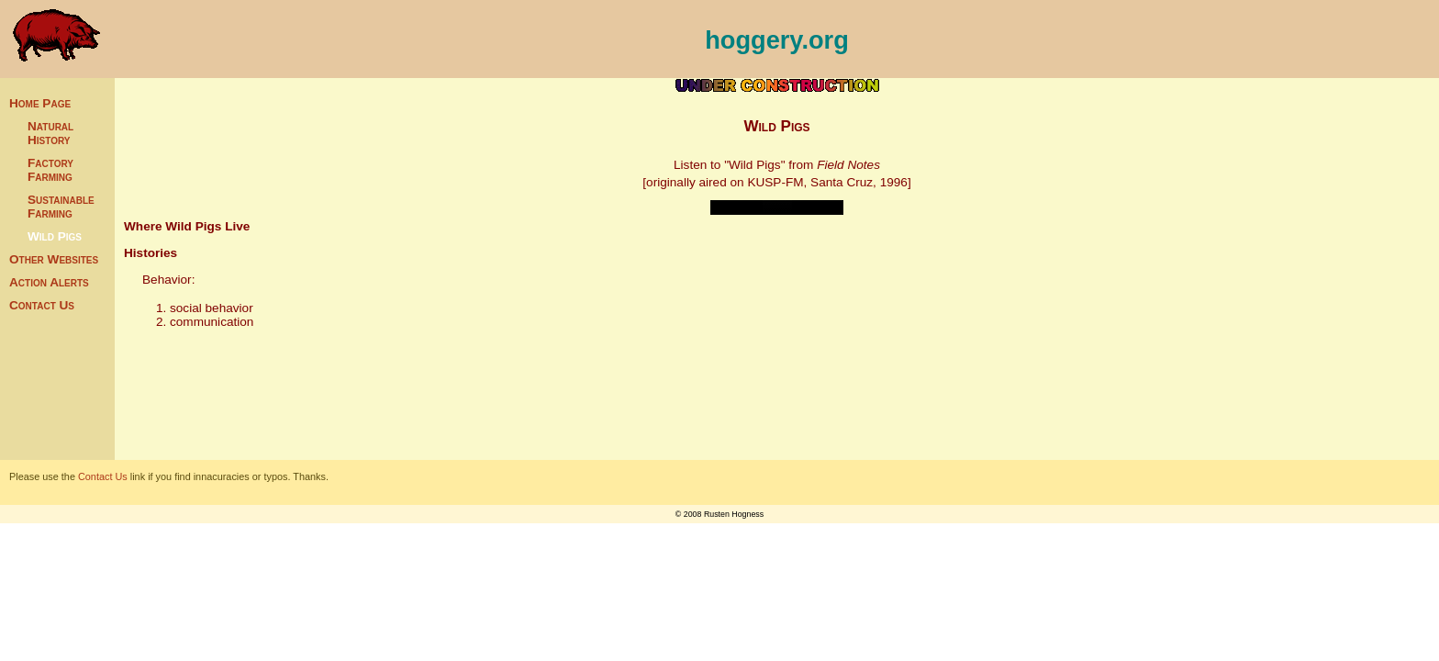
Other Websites (53, 259)
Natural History (50, 133)
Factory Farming (50, 170)
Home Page (40, 103)
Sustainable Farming (61, 206)
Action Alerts (49, 282)
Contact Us (41, 305)
